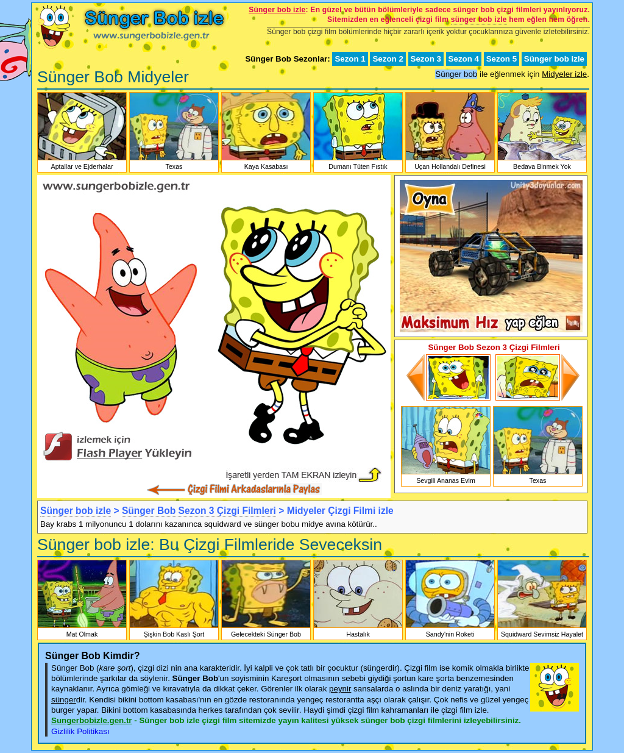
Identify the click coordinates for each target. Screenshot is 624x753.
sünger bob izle (479, 19)
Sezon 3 (426, 58)
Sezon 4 (463, 58)
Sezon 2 (387, 58)
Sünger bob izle (554, 58)
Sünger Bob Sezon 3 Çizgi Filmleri (199, 510)
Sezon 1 (350, 58)
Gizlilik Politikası (80, 731)
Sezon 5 (501, 58)
